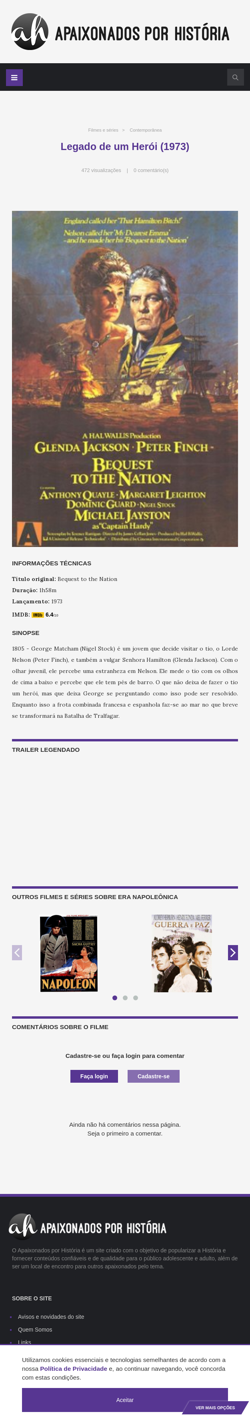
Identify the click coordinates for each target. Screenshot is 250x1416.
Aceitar (125, 1400)
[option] (68, 953)
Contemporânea (146, 130)
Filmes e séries (103, 130)
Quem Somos (35, 1329)
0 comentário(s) (151, 170)
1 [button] (116, 999)
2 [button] (127, 999)
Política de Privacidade (73, 1368)
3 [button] (137, 999)
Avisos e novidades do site (51, 1317)
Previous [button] (17, 952)
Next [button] (233, 952)
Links (24, 1342)
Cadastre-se (154, 1076)
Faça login (94, 1076)
